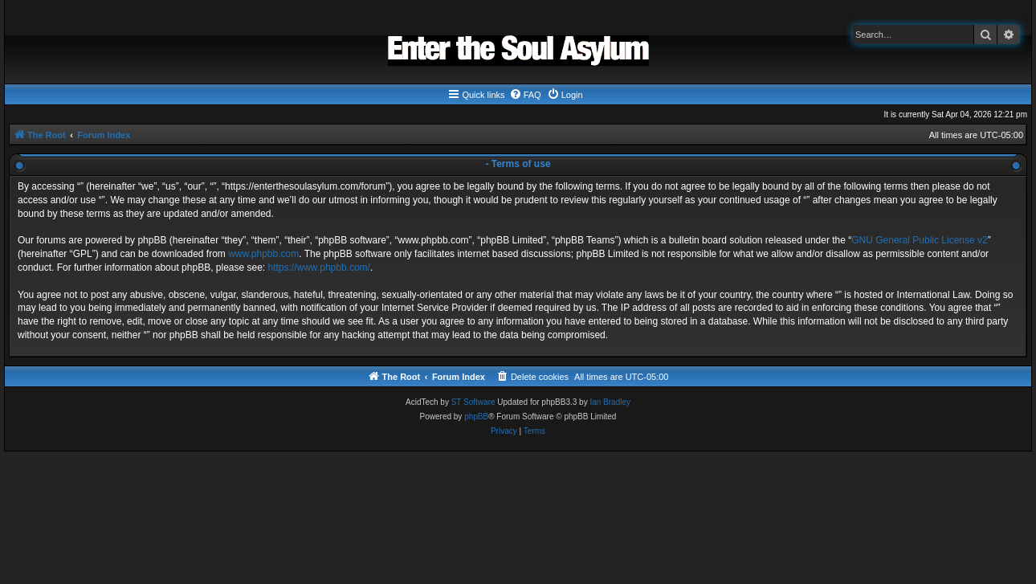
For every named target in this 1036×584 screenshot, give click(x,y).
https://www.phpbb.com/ (319, 267)
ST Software (473, 402)
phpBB (476, 416)
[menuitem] (525, 94)
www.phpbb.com (263, 253)
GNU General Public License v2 (919, 240)
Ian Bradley (609, 402)
